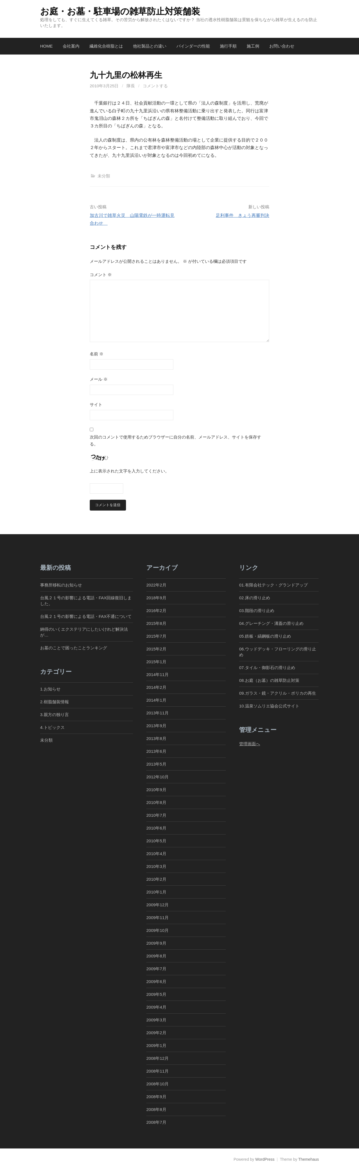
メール (99, 379)
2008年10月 (157, 1084)
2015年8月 (156, 623)
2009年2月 (156, 1033)
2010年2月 (156, 879)
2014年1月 (156, 700)
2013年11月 (157, 712)
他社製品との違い (149, 46)
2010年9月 (156, 789)
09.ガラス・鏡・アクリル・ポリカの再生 (277, 693)
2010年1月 (156, 892)
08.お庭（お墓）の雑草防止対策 (269, 680)
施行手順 (228, 46)
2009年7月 (156, 969)
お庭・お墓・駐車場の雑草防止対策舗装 (120, 11)
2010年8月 (156, 802)
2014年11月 (157, 674)
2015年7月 (156, 636)
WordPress (265, 1159)
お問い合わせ (281, 46)
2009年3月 (156, 1020)
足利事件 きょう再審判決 (242, 215)
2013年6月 (156, 751)
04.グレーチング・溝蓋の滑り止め (271, 623)
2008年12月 (157, 1058)
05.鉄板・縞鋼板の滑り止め (265, 636)
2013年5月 (156, 764)
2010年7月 (156, 815)
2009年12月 (157, 905)
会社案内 (71, 46)
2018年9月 (156, 597)
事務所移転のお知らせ (61, 585)
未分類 (104, 176)
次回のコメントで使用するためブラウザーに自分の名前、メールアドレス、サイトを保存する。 (175, 441)
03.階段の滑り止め (258, 610)
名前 (96, 353)
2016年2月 (156, 610)
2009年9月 (156, 943)
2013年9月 (156, 725)
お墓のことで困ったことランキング (73, 647)
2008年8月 (156, 1109)
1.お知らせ (50, 689)
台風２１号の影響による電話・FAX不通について (86, 616)
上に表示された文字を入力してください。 (129, 471)
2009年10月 (157, 930)
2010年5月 (156, 841)
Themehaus (308, 1159)
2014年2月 (156, 687)
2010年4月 (156, 853)
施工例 (253, 46)
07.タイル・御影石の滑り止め (267, 667)
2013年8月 (156, 738)
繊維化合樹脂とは (106, 46)
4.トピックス (52, 727)
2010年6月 (156, 828)
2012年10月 (157, 776)
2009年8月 (156, 956)
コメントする (155, 85)
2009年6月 (156, 981)
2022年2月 (156, 585)
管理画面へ (249, 743)
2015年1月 (156, 661)
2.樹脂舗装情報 (54, 701)
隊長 (131, 85)
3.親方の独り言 (54, 714)
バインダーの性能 (193, 46)
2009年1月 (156, 1045)
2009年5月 (156, 994)
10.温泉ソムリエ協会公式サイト (269, 706)
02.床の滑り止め (254, 597)
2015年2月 (156, 649)
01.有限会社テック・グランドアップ (273, 585)
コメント (101, 274)
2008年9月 (156, 1097)
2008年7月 (156, 1122)
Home (46, 46)
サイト (96, 404)
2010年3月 (156, 866)
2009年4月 (156, 1007)
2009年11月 (157, 917)
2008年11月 (157, 1071)
